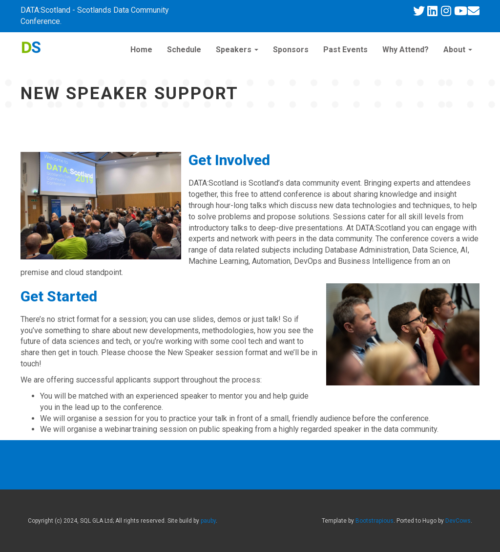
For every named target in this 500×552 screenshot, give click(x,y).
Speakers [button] (237, 49)
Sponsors (291, 49)
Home (141, 49)
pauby (208, 520)
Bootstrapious (374, 520)
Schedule (184, 49)
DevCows (458, 520)
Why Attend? (405, 49)
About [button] (457, 49)
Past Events (345, 49)
